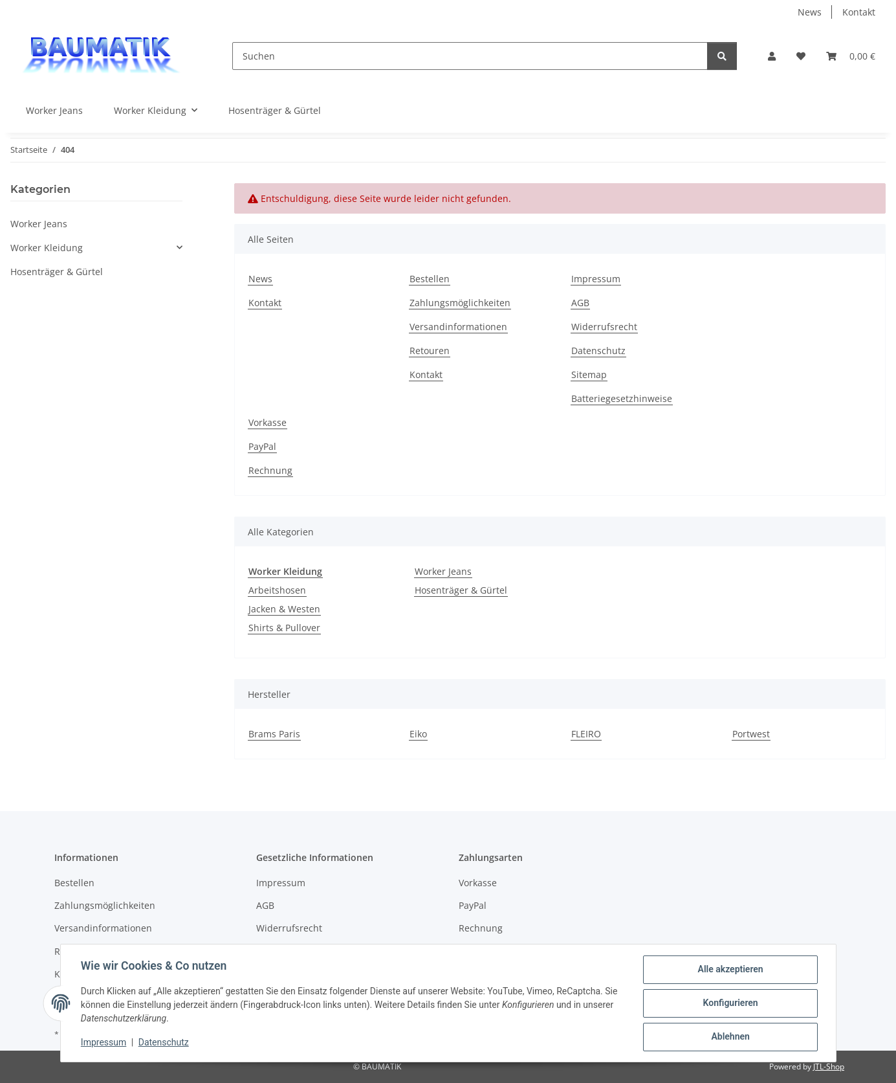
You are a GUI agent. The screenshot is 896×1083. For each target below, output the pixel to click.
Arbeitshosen (277, 590)
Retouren (430, 350)
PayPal (262, 446)
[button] (772, 56)
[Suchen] (470, 56)
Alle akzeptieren (730, 970)
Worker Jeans (443, 571)
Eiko (418, 734)
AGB (580, 302)
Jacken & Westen (284, 609)
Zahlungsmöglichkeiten (460, 302)
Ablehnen (730, 1037)
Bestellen (430, 279)
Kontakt (858, 12)
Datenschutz (163, 1043)
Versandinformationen (458, 326)
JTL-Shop (828, 1066)
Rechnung (270, 470)
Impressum (104, 1043)
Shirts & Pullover (284, 627)
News (810, 12)
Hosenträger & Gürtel (461, 590)
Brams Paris (274, 734)
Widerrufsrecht (604, 326)
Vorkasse (267, 422)
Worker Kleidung (46, 247)
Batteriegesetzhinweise (621, 398)
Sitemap (589, 374)
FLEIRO (586, 734)
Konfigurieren (730, 1003)
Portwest (751, 734)
